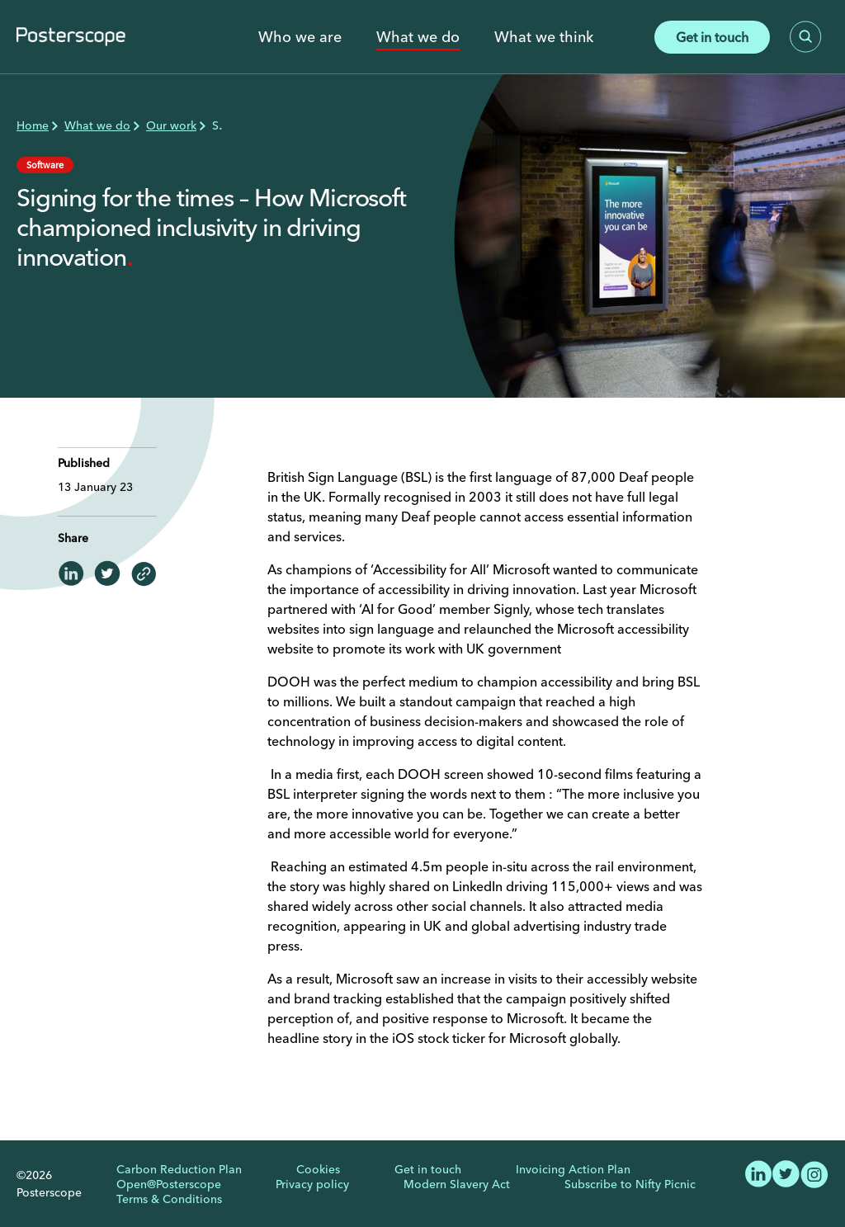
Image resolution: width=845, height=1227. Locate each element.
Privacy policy (312, 1184)
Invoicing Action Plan (573, 1169)
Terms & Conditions (169, 1199)
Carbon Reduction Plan (179, 1169)
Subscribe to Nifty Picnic (630, 1184)
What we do (418, 37)
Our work (171, 125)
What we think (543, 37)
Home (33, 125)
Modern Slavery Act (457, 1184)
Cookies (318, 1169)
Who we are (300, 37)
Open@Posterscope (168, 1184)
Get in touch (712, 37)
